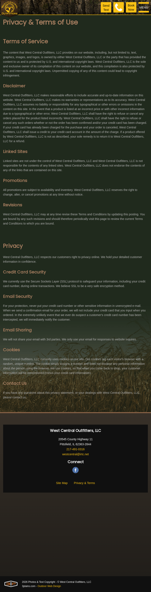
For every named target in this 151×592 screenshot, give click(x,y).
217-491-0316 (75, 449)
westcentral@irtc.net (75, 454)
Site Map (62, 483)
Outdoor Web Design (49, 586)
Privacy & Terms (84, 483)
